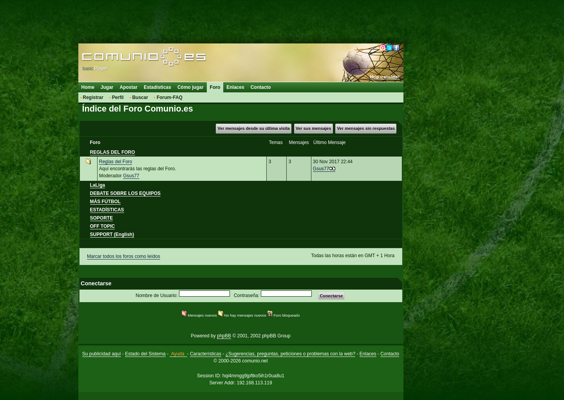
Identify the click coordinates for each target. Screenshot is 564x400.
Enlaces (235, 87)
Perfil (118, 97)
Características (205, 354)
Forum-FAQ (170, 97)
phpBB (224, 336)
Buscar (140, 97)
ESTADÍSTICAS (107, 210)
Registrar (93, 97)
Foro (215, 87)
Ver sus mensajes (313, 128)
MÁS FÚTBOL (105, 201)
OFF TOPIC (102, 226)
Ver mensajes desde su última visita (254, 128)
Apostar (128, 87)
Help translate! (385, 76)
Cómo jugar (190, 87)
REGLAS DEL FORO (112, 152)
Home (87, 87)
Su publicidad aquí (101, 354)
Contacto (261, 87)
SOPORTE (101, 218)
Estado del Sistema (145, 354)
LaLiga (97, 185)
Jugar (107, 87)
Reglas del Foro (115, 161)
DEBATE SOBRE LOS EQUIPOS (125, 193)
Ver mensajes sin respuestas (366, 128)
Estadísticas (157, 87)
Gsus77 (131, 175)
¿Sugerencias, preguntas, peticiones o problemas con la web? (291, 354)
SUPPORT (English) (112, 234)
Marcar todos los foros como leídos (123, 256)
